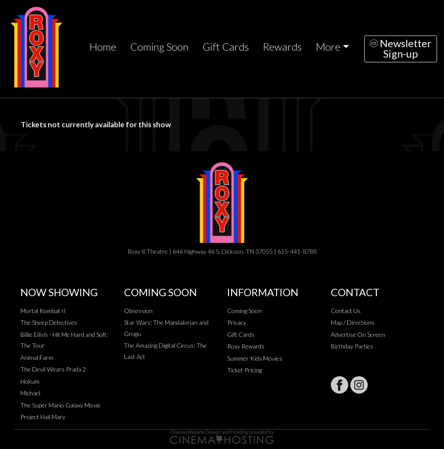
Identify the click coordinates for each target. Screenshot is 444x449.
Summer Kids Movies (254, 358)
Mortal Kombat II (43, 310)
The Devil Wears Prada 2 (53, 369)
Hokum (29, 381)
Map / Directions (353, 322)
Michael (30, 393)
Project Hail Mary (42, 416)
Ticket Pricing (244, 370)
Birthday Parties (352, 346)
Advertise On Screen (358, 334)
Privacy (236, 322)
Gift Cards (225, 47)
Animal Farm (36, 357)
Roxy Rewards (245, 346)
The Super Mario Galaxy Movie (60, 405)
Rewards (282, 47)
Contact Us (346, 310)
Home (102, 47)
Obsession (138, 310)
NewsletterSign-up (400, 48)
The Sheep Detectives (48, 322)
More (328, 47)
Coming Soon (159, 47)
